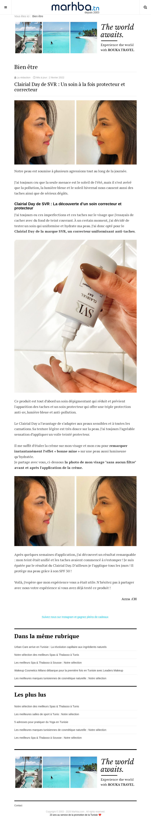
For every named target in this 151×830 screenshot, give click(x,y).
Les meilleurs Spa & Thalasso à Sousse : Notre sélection (48, 662)
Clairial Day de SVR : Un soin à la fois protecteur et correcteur (69, 87)
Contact (18, 805)
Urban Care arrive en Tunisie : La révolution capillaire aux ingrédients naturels (60, 646)
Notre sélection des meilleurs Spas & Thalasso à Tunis (46, 654)
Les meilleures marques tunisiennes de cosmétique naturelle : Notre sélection (60, 678)
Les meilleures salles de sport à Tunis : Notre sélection (46, 714)
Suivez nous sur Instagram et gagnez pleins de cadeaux (75, 616)
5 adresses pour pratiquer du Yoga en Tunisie (41, 722)
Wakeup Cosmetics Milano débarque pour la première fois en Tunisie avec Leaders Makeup (68, 670)
